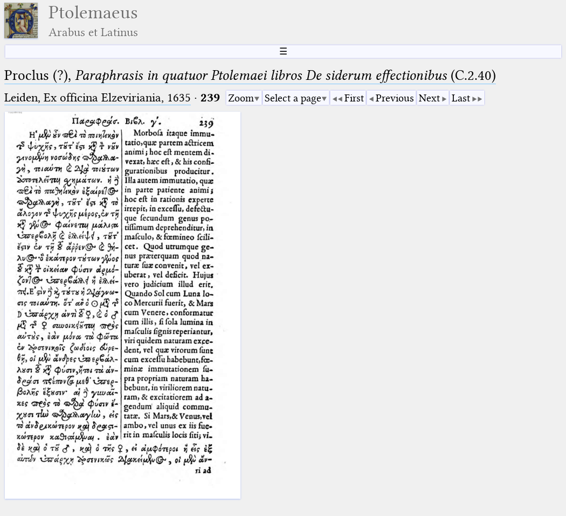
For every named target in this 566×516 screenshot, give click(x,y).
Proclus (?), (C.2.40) (250, 75)
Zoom (241, 98)
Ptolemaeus (93, 20)
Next (429, 98)
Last (461, 98)
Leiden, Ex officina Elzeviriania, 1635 (97, 97)
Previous (395, 98)
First (354, 98)
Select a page (293, 98)
